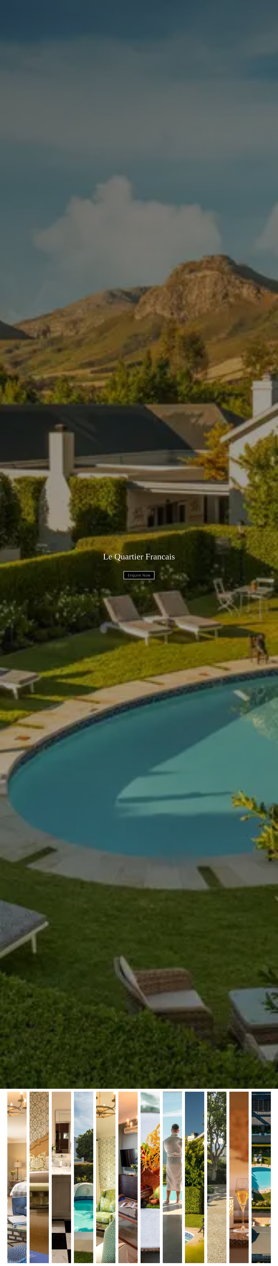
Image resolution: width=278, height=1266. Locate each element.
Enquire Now (139, 575)
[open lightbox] (17, 1177)
